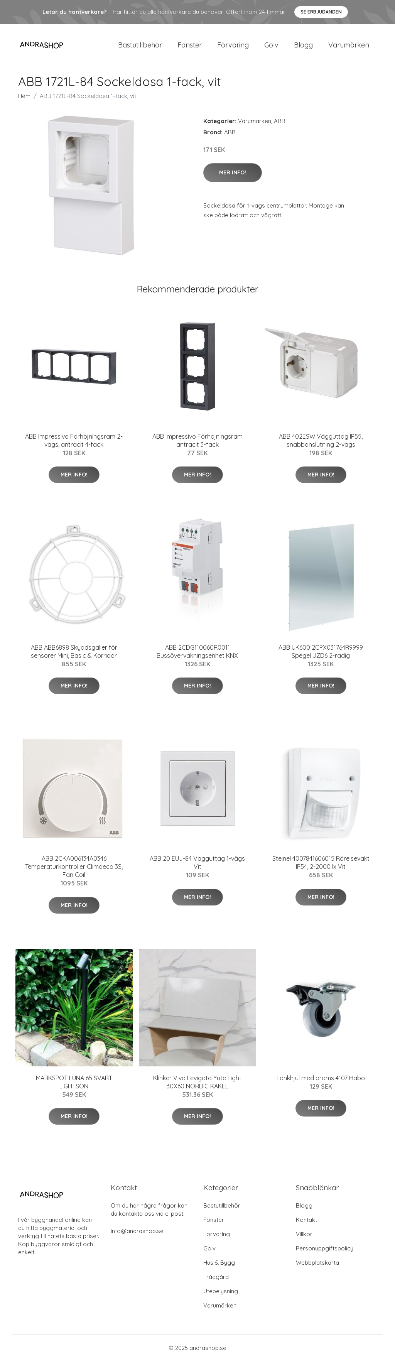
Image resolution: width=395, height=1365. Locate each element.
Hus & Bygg (219, 1266)
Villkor (304, 1238)
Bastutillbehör (140, 46)
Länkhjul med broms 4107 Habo (321, 1082)
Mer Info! (232, 176)
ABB (279, 124)
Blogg (303, 46)
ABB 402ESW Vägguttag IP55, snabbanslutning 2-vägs (321, 444)
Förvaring (233, 46)
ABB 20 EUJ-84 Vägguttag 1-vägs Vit (197, 867)
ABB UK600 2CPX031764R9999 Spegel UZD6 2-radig (321, 655)
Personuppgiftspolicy (324, 1252)
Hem (24, 99)
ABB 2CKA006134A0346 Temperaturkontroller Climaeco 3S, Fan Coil (74, 871)
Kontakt (306, 1223)
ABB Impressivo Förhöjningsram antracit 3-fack (197, 444)
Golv (271, 46)
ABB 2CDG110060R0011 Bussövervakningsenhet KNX (197, 655)
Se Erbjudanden (321, 12)
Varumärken (348, 46)
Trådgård (216, 1280)
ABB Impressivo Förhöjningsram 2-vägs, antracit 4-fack (74, 444)
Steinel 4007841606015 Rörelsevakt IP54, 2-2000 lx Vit (321, 867)
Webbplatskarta (317, 1266)
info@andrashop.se (137, 1234)
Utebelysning (220, 1295)
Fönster (189, 46)
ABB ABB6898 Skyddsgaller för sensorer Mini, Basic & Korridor (74, 655)
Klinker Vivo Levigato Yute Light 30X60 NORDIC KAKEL (197, 1086)
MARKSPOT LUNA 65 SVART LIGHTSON (74, 1086)
